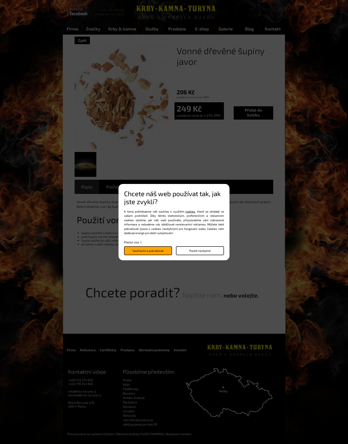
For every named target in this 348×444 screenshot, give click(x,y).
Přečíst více (131, 242)
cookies (190, 211)
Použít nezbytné (200, 251)
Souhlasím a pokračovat (148, 251)
